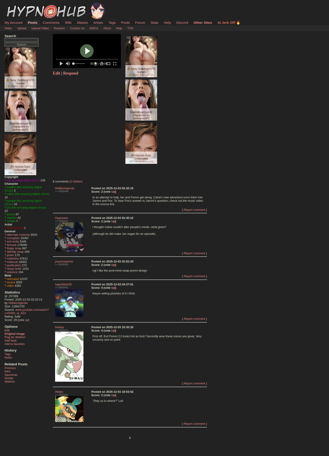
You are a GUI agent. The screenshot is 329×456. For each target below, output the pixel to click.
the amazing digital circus (23, 180)
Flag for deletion (15, 337)
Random (59, 28)
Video (8, 28)
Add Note (11, 340)
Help (167, 22)
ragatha (12, 217)
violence (12, 272)
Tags (112, 22)
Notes (8, 357)
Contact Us (77, 28)
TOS (130, 28)
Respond (70, 73)
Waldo (59, 391)
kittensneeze (15, 228)
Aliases (82, 22)
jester (10, 255)
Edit (7, 330)
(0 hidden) (76, 181)
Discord (182, 22)
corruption (13, 238)
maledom (13, 258)
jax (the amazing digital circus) (26, 207)
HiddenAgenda (18, 303)
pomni (11, 214)
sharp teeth (14, 268)
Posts (32, 22)
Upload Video (40, 28)
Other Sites (202, 22)
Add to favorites (15, 344)
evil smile (13, 241)
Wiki (68, 22)
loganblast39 (63, 284)
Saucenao (11, 374)
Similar (9, 378)
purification (14, 265)
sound (11, 282)
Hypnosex (61, 218)
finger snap (14, 248)
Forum (140, 22)
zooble (11, 221)
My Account (13, 22)
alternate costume (18, 234)
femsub (12, 245)
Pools (125, 22)
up (26, 320)
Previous (10, 368)
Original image (15, 333)
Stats (154, 22)
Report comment (194, 209)
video (10, 285)
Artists (98, 22)
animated (13, 279)
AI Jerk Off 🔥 (228, 22)
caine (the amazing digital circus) (28, 194)
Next (7, 371)
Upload (21, 28)
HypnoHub (17, 5)
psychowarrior (64, 261)
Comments (51, 22)
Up (113, 191)
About (107, 28)
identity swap (15, 251)
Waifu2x (10, 381)
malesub (12, 262)
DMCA (94, 28)
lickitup (59, 327)
